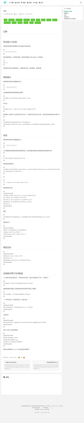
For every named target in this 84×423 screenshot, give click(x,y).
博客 (11, 2)
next (5, 20)
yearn (32, 20)
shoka (43, 20)
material (37, 22)
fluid (31, 22)
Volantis (42, 409)
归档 (29, 2)
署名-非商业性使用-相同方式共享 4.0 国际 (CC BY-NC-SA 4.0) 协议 (45, 406)
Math (17, 14)
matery (20, 22)
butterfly (19, 20)
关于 (41, 2)
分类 (17, 2)
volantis (26, 20)
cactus (14, 22)
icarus (26, 22)
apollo (55, 20)
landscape (7, 22)
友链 (35, 2)
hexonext (11, 20)
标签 (23, 2)
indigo (49, 20)
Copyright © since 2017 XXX (42, 412)
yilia (38, 20)
